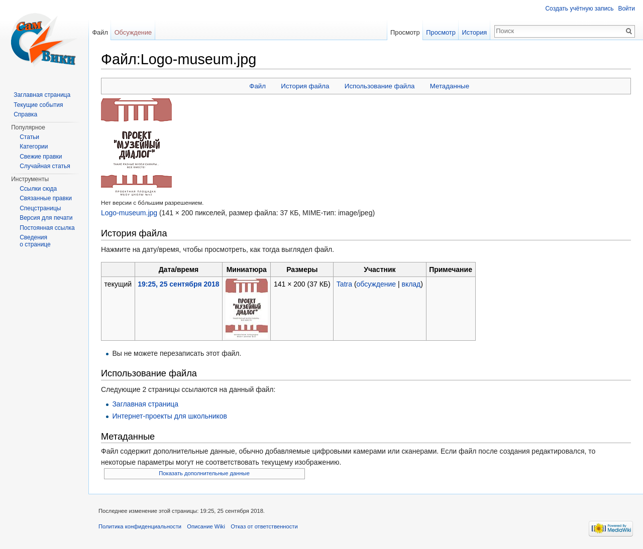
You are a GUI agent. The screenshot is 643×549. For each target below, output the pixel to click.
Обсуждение (133, 32)
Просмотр (404, 32)
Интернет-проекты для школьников (169, 416)
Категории (34, 146)
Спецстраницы (40, 208)
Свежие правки (41, 156)
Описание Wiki (206, 526)
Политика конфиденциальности (139, 526)
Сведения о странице (35, 241)
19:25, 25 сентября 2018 (178, 284)
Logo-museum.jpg (129, 213)
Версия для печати (46, 217)
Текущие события (38, 104)
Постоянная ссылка (47, 227)
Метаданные (449, 86)
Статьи (29, 137)
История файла (305, 86)
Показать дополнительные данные (204, 473)
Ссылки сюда (38, 188)
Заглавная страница (145, 404)
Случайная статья (45, 166)
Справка (25, 114)
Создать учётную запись (579, 8)
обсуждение (376, 284)
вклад (410, 284)
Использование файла (380, 86)
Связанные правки (46, 198)
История (474, 32)
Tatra (344, 284)
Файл (257, 86)
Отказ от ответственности (264, 526)
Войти (626, 8)
